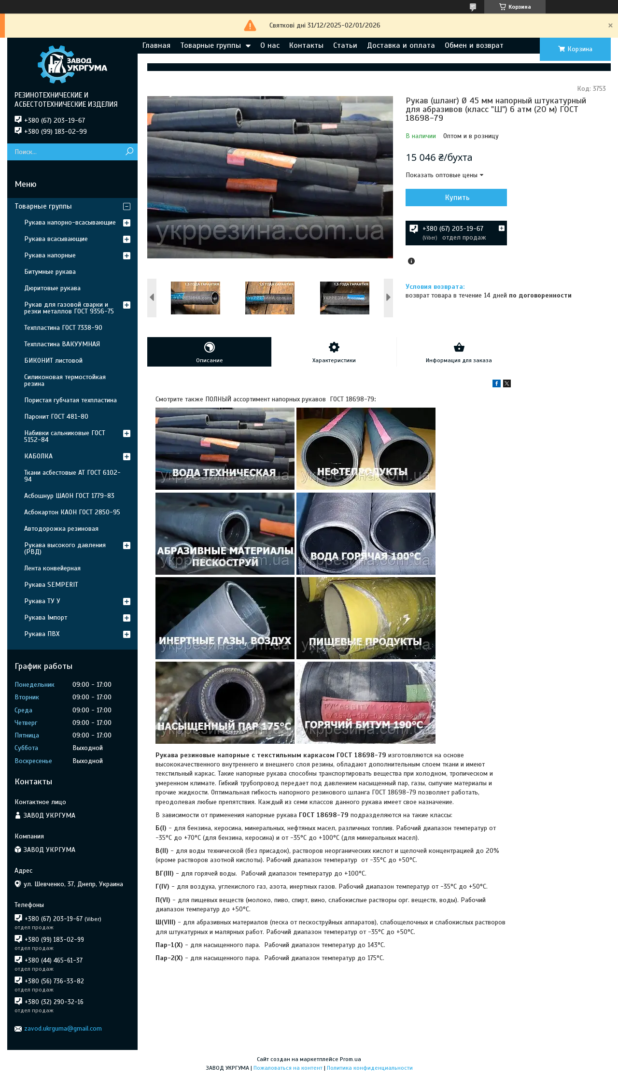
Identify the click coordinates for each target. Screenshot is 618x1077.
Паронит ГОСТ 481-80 (56, 416)
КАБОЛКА (38, 456)
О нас (270, 45)
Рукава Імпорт (45, 617)
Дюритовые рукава (52, 288)
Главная (156, 45)
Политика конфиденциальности (370, 1067)
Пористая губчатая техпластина (70, 400)
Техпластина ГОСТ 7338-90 (63, 328)
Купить (457, 197)
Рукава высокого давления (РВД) (65, 548)
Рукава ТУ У (42, 601)
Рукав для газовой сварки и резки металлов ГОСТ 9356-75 (69, 307)
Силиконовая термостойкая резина (65, 380)
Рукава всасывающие (56, 239)
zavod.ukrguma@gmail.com (63, 1028)
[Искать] (129, 151)
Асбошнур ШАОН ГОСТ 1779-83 (69, 496)
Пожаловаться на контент (288, 1067)
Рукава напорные (50, 255)
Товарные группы (210, 45)
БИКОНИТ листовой (53, 360)
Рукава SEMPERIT (51, 585)
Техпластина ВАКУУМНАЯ (62, 344)
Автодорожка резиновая (61, 528)
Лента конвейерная (52, 568)
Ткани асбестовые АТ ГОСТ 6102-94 (72, 475)
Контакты (306, 45)
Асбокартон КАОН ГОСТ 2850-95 (72, 512)
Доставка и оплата (401, 45)
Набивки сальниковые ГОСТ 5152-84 (64, 436)
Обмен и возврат (474, 45)
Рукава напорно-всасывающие (70, 222)
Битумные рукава (50, 272)
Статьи (345, 45)
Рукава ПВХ (41, 634)
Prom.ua (350, 1059)
